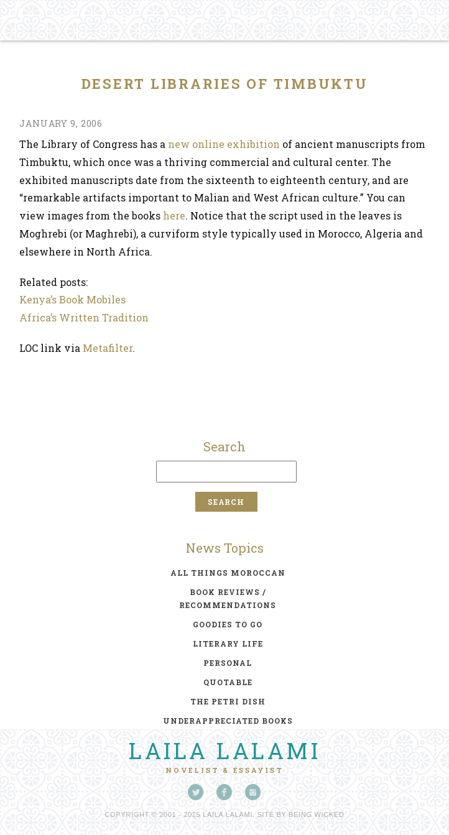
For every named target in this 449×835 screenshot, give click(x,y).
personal (227, 663)
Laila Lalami (224, 750)
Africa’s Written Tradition (84, 317)
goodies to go (227, 624)
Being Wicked (317, 814)
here (174, 215)
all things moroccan (227, 573)
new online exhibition (224, 143)
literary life (228, 643)
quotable (227, 682)
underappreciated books (228, 721)
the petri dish (228, 701)
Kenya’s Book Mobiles (72, 299)
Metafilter (107, 347)
